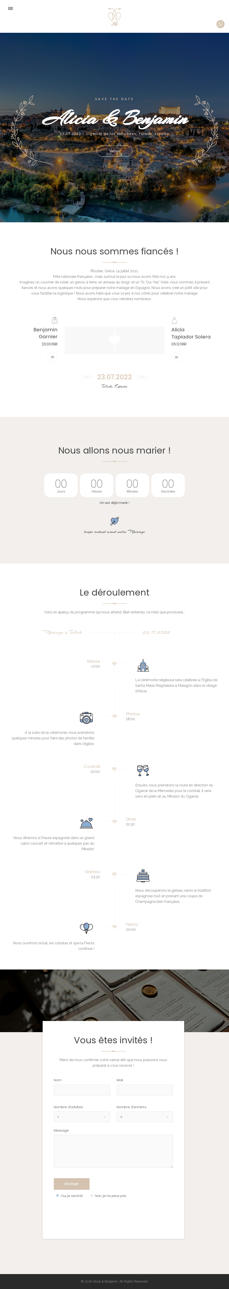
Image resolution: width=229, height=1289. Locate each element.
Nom (57, 1080)
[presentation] (88, 1212)
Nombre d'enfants (131, 1107)
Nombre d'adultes (68, 1107)
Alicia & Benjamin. (105, 1281)
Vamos (114, 151)
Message (61, 1130)
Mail (120, 1080)
